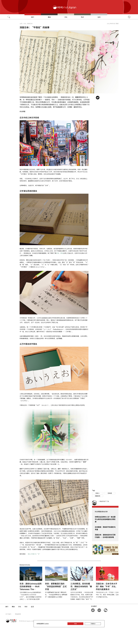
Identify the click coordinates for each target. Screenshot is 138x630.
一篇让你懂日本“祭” (34, 554)
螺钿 (61, 253)
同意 (75, 624)
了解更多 (92, 624)
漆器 (57, 253)
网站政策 (18, 614)
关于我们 (8, 614)
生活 (99, 17)
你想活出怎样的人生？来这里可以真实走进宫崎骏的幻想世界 (105, 519)
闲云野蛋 (22, 111)
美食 (49, 17)
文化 (65, 17)
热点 (82, 17)
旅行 (32, 17)
